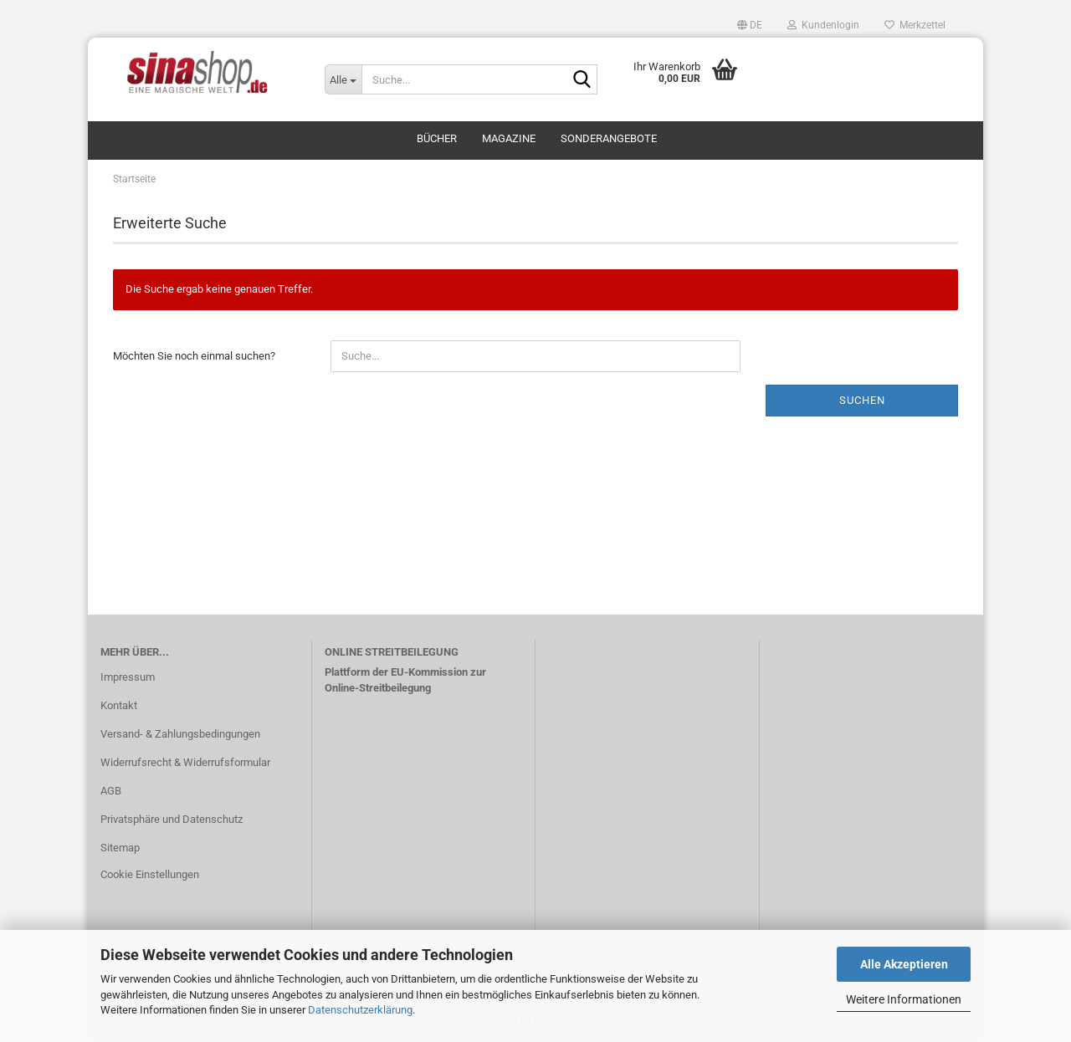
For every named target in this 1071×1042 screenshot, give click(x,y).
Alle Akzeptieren (904, 964)
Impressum (127, 677)
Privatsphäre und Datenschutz (171, 819)
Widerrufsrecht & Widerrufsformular (185, 762)
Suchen (862, 400)
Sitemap (120, 847)
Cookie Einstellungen (149, 874)
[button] (750, 25)
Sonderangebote (609, 138)
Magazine (509, 138)
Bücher (437, 138)
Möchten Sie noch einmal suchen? (194, 356)
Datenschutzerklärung (360, 1010)
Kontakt (118, 705)
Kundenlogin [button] (823, 25)
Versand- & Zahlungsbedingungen (180, 734)
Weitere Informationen (903, 999)
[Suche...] (343, 79)
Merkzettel (914, 25)
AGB (110, 790)
